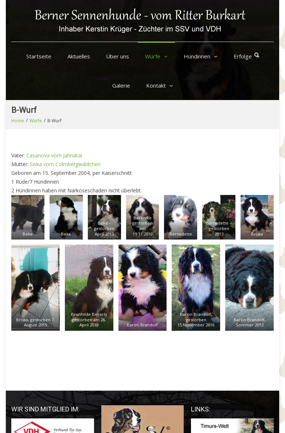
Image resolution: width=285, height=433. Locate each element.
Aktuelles (78, 56)
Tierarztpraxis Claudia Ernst (223, 345)
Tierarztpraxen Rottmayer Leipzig (230, 363)
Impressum (224, 410)
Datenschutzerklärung (190, 417)
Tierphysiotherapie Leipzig (222, 354)
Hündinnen (197, 56)
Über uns (117, 56)
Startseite (38, 56)
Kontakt (156, 85)
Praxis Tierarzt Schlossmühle (225, 372)
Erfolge (243, 56)
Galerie (121, 85)
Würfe (152, 56)
